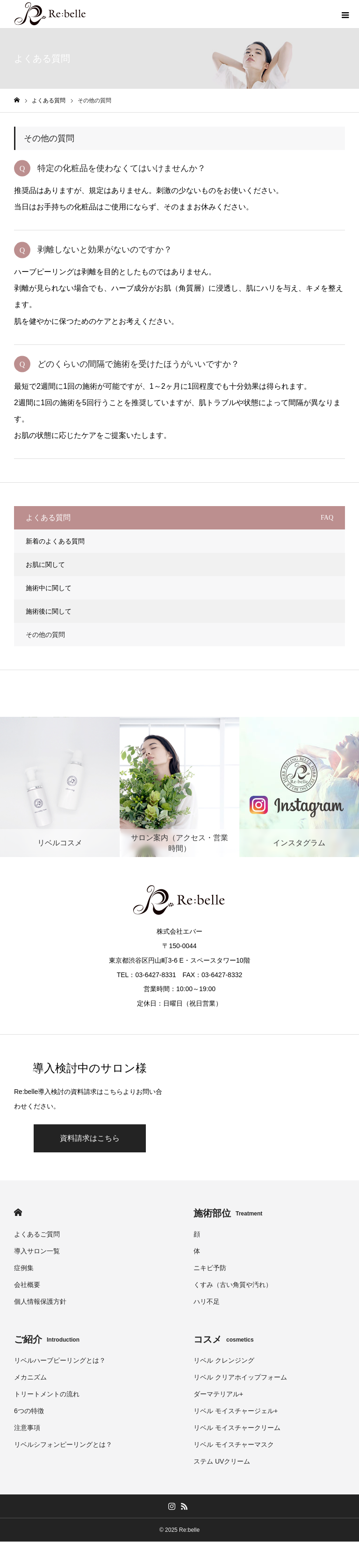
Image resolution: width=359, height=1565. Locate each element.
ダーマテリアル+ (218, 1394)
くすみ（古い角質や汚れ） (233, 1284)
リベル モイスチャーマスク (234, 1444)
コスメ (224, 1339)
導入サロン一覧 (37, 1251)
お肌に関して (45, 564)
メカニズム (30, 1377)
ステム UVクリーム (222, 1461)
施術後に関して (49, 611)
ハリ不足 (207, 1301)
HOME (18, 1212)
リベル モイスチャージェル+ (236, 1411)
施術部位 (228, 1213)
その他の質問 (45, 634)
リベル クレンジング (224, 1360)
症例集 (24, 1268)
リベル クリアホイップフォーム (240, 1377)
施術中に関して (49, 588)
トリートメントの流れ (46, 1394)
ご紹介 (46, 1339)
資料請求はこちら (90, 1138)
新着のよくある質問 (55, 541)
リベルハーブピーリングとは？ (60, 1360)
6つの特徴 (29, 1411)
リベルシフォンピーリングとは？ (63, 1444)
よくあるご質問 (37, 1234)
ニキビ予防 (210, 1268)
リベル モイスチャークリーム (237, 1427)
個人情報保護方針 (40, 1301)
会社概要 (27, 1284)
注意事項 (27, 1427)
